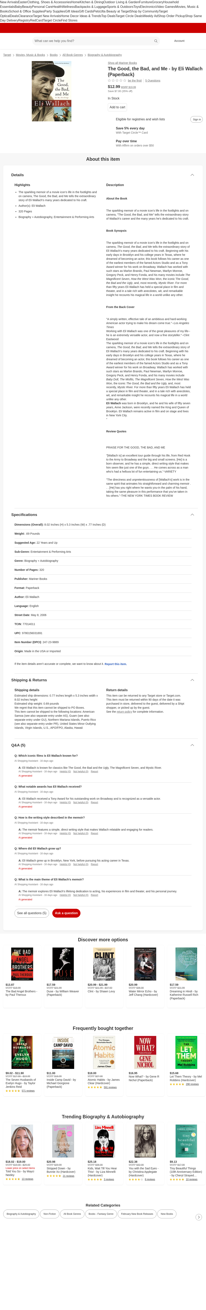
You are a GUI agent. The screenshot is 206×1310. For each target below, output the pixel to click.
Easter (22, 2)
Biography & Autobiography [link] (21, 1214)
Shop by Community (144, 11)
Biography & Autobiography (105, 54)
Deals (14, 16)
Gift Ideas (72, 11)
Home (75, 2)
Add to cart (117, 107)
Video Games (165, 6)
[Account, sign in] (177, 41)
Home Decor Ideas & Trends (81, 16)
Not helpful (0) (80, 771)
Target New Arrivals (47, 16)
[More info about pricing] (199, 88)
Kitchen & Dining (91, 2)
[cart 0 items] (197, 41)
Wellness (68, 6)
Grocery (157, 2)
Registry (24, 20)
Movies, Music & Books (30, 54)
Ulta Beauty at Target (115, 11)
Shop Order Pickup (171, 16)
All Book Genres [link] (72, 1214)
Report (94, 771)
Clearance (25, 16)
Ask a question (66, 913)
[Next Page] (199, 1217)
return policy (124, 711)
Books (54, 54)
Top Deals (108, 16)
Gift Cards (86, 11)
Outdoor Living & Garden (121, 2)
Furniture (145, 2)
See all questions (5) (31, 913)
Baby (18, 6)
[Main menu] (23, 41)
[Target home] (9, 41)
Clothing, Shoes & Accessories (49, 2)
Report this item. (116, 664)
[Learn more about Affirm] (155, 143)
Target (7, 54)
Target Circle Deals (129, 16)
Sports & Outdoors (120, 6)
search (156, 41)
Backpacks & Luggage (91, 6)
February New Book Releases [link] (137, 1214)
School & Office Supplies (26, 11)
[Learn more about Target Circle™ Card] (155, 130)
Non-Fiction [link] (49, 1214)
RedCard (36, 20)
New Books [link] (167, 1214)
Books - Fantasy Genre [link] (101, 1214)
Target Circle (52, 20)
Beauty (27, 6)
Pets (96, 11)
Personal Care (42, 6)
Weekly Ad (150, 16)
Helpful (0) (65, 771)
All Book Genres (73, 54)
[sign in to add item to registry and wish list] (196, 119)
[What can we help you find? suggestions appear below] (96, 41)
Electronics (148, 6)
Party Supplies (54, 11)
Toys (136, 6)
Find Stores (69, 20)
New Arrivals (9, 2)
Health (57, 6)
